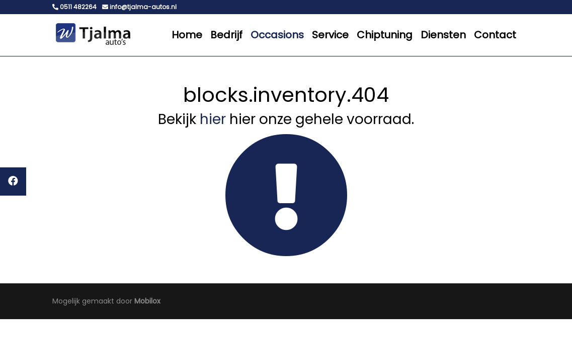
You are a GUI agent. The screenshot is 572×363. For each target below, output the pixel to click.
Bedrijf (226, 35)
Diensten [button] (443, 35)
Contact (495, 35)
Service (330, 35)
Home (187, 35)
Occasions (277, 35)
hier (213, 119)
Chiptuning (385, 35)
